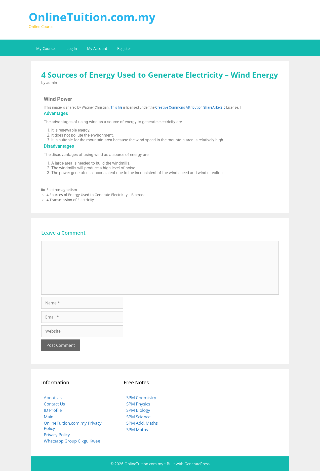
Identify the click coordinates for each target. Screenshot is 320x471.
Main (48, 417)
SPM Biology (138, 410)
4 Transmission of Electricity (70, 199)
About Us (53, 397)
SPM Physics (138, 404)
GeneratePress (197, 463)
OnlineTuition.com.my (92, 16)
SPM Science (138, 417)
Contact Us (54, 404)
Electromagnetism (62, 189)
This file (116, 107)
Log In (71, 48)
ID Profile (53, 410)
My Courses (46, 48)
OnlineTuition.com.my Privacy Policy (73, 425)
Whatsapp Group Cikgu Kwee (72, 441)
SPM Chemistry (141, 397)
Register (124, 48)
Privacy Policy (57, 434)
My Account (97, 48)
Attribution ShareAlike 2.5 (205, 107)
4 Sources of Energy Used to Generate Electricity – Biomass (96, 194)
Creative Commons (170, 107)
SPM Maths (137, 429)
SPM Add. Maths (142, 423)
